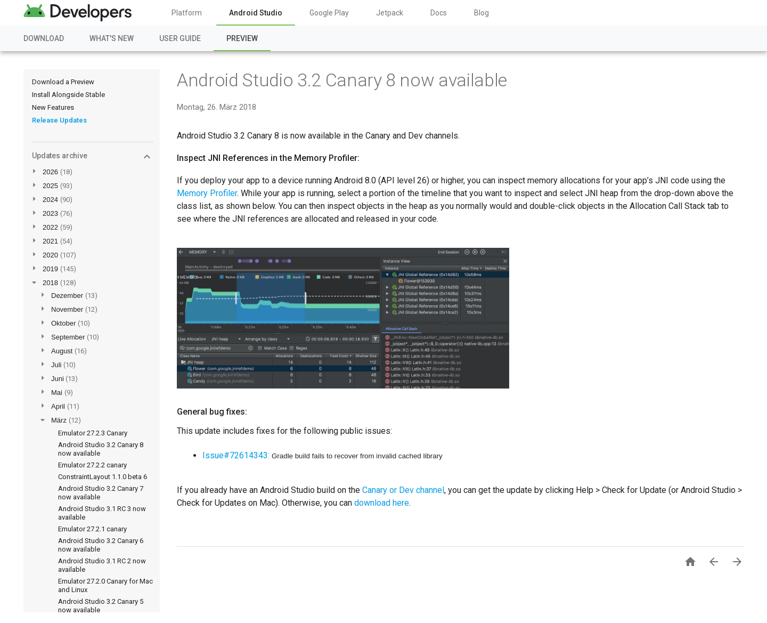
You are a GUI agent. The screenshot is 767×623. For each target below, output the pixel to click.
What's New (111, 38)
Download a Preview (63, 82)
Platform (187, 13)
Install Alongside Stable (68, 95)
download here (381, 503)
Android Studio (255, 13)
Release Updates (59, 120)
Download (43, 38)
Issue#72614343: (236, 455)
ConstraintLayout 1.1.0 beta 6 (102, 477)
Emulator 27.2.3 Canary (92, 433)
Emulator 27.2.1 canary (92, 529)
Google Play (329, 13)
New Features (53, 107)
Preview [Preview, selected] (242, 38)
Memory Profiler (207, 193)
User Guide (180, 38)
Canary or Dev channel (403, 490)
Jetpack (389, 13)
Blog (481, 13)
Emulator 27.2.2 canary (92, 465)
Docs (438, 13)
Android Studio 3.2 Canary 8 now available (342, 80)
